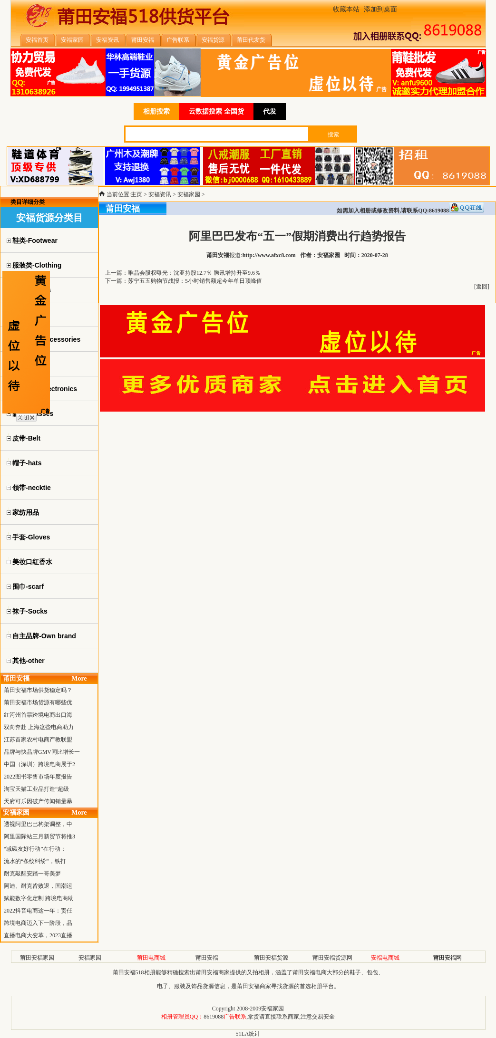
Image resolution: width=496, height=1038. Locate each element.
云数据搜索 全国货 (216, 111)
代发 (269, 111)
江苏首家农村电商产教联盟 (38, 739)
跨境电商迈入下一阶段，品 (38, 923)
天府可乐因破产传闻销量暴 (38, 801)
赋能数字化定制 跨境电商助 (39, 898)
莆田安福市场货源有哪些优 (38, 702)
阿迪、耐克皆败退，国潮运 (38, 886)
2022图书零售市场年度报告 (38, 776)
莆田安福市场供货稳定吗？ (38, 690)
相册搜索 (156, 111)
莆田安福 (206, 957)
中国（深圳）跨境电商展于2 (39, 764)
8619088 (214, 1016)
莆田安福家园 (37, 957)
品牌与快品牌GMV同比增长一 (42, 752)
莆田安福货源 (271, 957)
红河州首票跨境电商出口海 (38, 714)
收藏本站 (346, 9)
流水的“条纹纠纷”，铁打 (35, 861)
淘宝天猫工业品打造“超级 (36, 789)
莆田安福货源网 (332, 957)
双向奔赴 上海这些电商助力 (39, 727)
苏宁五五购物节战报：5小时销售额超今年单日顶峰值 (195, 281)
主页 (136, 194)
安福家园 (188, 194)
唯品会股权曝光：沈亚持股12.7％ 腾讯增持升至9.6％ (194, 272)
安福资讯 (159, 194)
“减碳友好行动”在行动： (35, 849)
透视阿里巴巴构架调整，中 (38, 824)
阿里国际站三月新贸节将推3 (39, 836)
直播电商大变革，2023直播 (38, 935)
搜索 (333, 134)
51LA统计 (248, 1033)
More (79, 678)
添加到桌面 (380, 9)
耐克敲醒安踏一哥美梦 (32, 873)
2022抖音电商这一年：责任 (38, 910)
